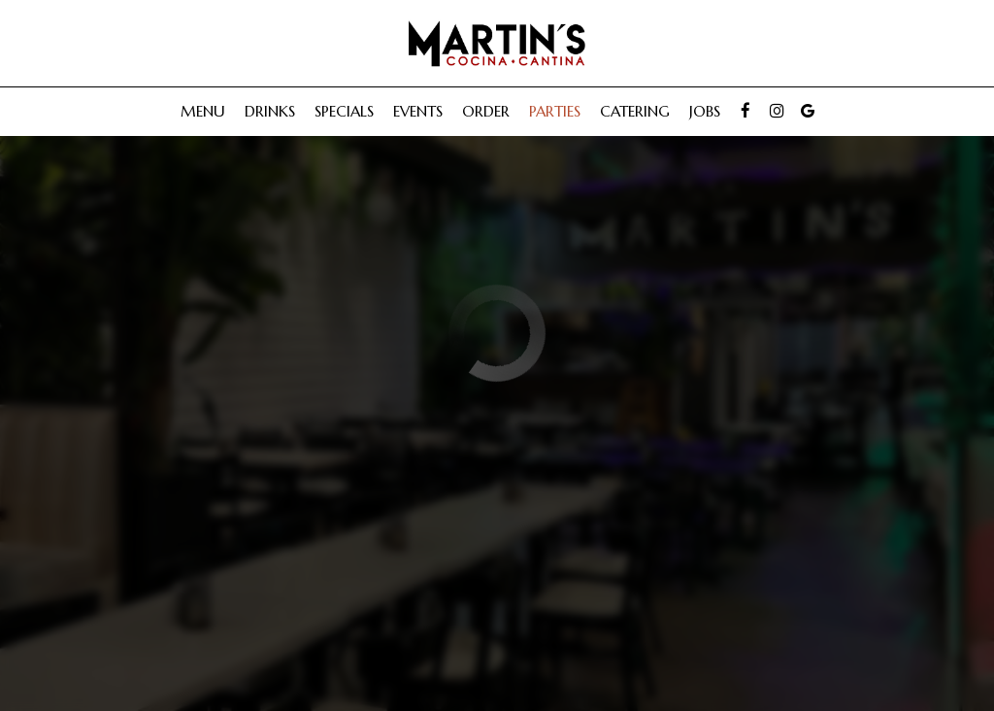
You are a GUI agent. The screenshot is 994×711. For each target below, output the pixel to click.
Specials (344, 111)
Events (418, 111)
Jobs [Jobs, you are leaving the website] (704, 111)
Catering (635, 111)
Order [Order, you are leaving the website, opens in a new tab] (486, 111)
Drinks (270, 111)
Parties (554, 111)
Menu (203, 111)
